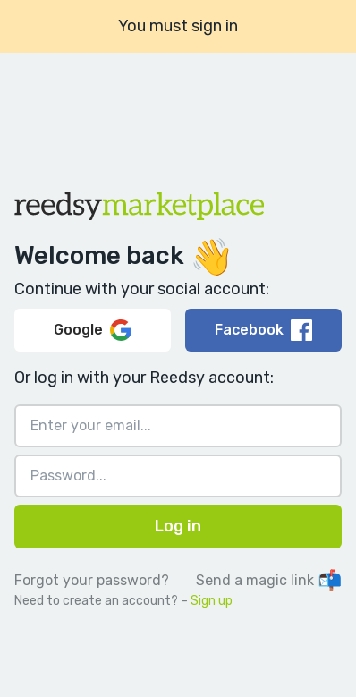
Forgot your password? (91, 580)
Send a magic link (269, 580)
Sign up (212, 600)
